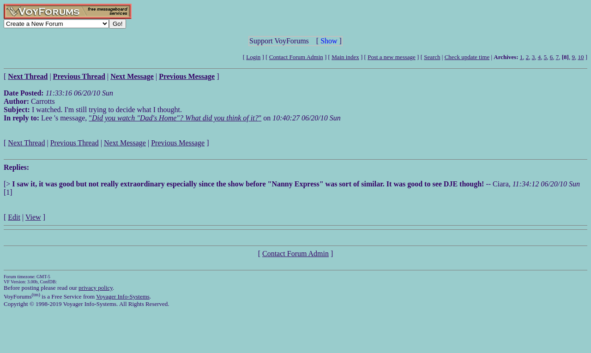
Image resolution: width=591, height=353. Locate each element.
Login (253, 57)
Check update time (467, 57)
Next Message (125, 143)
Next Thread (26, 143)
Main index (345, 57)
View (33, 217)
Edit (14, 217)
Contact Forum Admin (296, 57)
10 (581, 57)
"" (175, 118)
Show (328, 41)
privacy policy (95, 287)
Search (432, 57)
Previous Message (178, 143)
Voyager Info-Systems (123, 296)
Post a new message (392, 57)
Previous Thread (74, 143)
